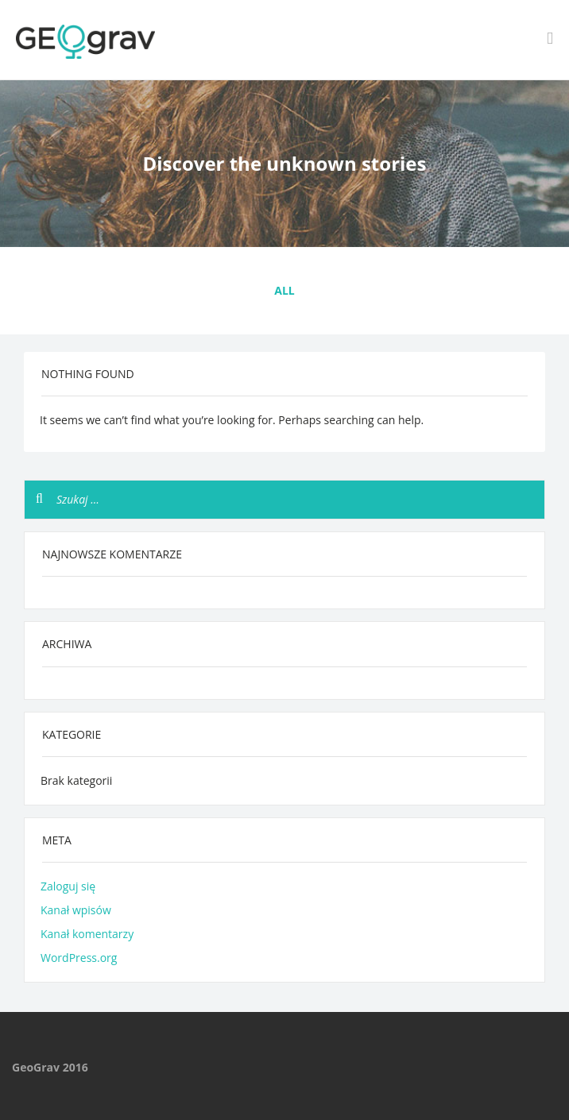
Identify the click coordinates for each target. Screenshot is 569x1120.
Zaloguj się (68, 886)
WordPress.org (79, 957)
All (284, 290)
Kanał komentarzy (87, 933)
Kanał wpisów (76, 909)
